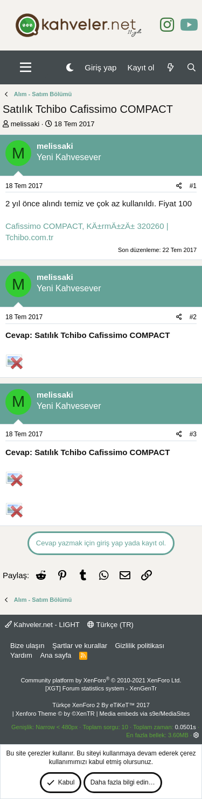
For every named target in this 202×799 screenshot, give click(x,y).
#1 (193, 186)
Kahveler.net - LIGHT (42, 625)
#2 (193, 317)
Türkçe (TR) (110, 625)
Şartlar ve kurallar (79, 646)
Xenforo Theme (55, 713)
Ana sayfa (55, 655)
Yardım (21, 655)
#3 (193, 434)
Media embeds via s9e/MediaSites (145, 713)
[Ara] (191, 67)
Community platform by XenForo (101, 680)
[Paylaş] (179, 186)
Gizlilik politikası (139, 646)
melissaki (25, 124)
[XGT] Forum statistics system (101, 688)
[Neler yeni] (169, 67)
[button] (25, 68)
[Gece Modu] (69, 67)
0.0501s (185, 727)
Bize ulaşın (27, 646)
